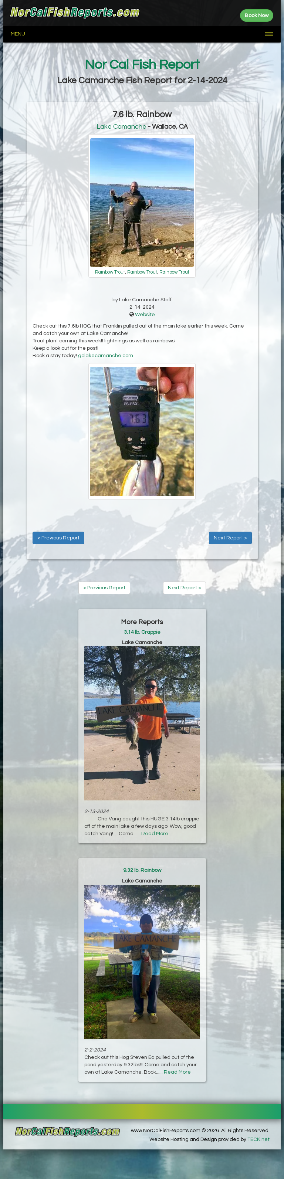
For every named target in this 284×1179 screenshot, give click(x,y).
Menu (18, 34)
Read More (154, 833)
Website (145, 314)
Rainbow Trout (110, 272)
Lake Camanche (121, 126)
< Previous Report (58, 538)
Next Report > (230, 538)
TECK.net (258, 1139)
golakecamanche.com (105, 355)
